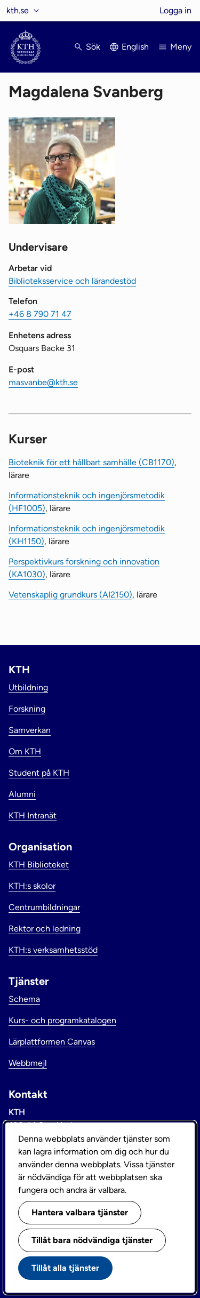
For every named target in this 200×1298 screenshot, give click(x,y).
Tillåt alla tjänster (65, 1268)
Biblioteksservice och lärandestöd (72, 281)
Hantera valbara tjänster (79, 1212)
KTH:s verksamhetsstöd (53, 950)
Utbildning (28, 687)
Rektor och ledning (45, 928)
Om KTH (25, 751)
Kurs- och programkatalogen (62, 1020)
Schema (24, 999)
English (135, 47)
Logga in (175, 10)
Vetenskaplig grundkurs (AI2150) (70, 595)
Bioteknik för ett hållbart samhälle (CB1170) (91, 462)
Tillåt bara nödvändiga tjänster (92, 1240)
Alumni (22, 794)
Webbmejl (28, 1063)
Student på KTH (39, 773)
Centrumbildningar (44, 907)
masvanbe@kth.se (43, 382)
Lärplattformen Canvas (52, 1042)
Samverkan (30, 730)
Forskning (27, 709)
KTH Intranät (33, 815)
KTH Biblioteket (39, 864)
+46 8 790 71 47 (40, 314)
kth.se (17, 10)
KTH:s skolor (32, 886)
